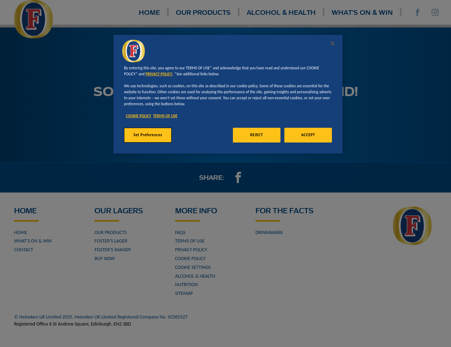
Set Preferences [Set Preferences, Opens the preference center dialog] (148, 134)
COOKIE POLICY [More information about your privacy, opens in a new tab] (138, 115)
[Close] (332, 43)
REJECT (256, 134)
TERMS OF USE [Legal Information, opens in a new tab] (165, 115)
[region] (227, 94)
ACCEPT (308, 134)
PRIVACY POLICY (159, 73)
